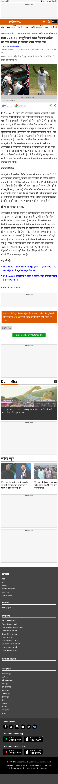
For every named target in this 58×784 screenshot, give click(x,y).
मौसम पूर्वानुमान (6, 607)
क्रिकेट (18, 33)
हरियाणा (4, 703)
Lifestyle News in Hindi (10, 650)
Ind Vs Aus (6, 328)
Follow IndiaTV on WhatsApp (29, 335)
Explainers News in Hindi (11, 644)
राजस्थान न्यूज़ (6, 693)
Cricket (16, 317)
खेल (13, 33)
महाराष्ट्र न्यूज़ (5, 690)
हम (3, 582)
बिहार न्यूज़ (5, 684)
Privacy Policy (35, 765)
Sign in (54, 1)
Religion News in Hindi (10, 641)
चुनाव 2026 (11, 27)
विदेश (46, 27)
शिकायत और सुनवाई (8, 589)
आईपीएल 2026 (36, 27)
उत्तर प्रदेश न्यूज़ (6, 674)
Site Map (9, 765)
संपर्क (3, 579)
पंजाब (3, 700)
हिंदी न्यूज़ (14, 314)
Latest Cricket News (11, 287)
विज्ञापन (4, 585)
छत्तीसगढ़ (5, 707)
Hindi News (5, 33)
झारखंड (4, 713)
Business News (7, 637)
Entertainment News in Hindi (12, 627)
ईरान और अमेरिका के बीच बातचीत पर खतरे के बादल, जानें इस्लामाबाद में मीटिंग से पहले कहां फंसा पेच (14, 468)
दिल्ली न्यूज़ (5, 677)
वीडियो (20, 27)
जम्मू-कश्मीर (5, 710)
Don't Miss (9, 381)
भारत (26, 27)
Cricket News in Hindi (9, 634)
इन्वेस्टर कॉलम (6, 592)
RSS (28, 768)
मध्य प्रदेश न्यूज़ (6, 687)
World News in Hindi (9, 624)
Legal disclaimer (21, 765)
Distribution (43, 768)
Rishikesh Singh (15, 47)
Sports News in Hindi (9, 631)
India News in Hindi (9, 621)
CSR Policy (48, 765)
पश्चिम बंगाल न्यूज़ (7, 680)
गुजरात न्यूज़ (5, 697)
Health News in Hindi (9, 647)
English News (7, 595)
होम (2, 27)
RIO (34, 768)
